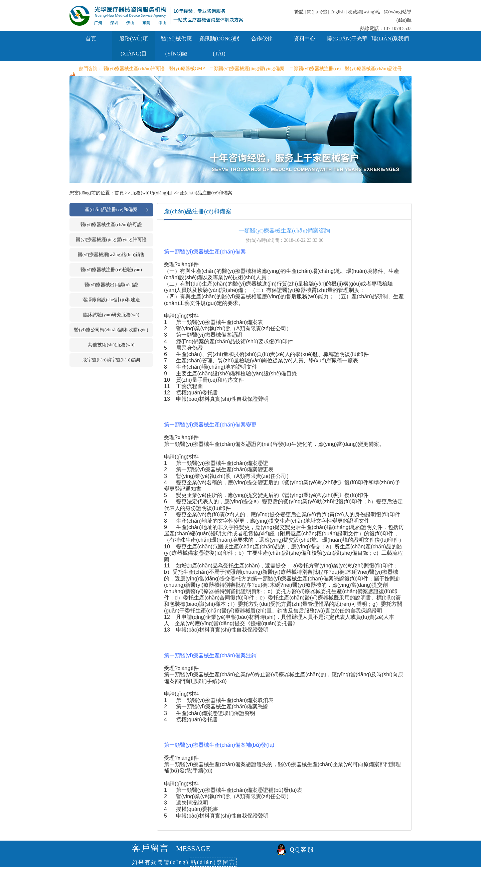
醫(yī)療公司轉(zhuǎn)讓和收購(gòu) (111, 329)
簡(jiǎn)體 (317, 11)
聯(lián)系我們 (390, 38)
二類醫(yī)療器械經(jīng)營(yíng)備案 (247, 68)
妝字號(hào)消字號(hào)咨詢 (111, 359)
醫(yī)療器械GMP (187, 68)
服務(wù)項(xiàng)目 (133, 46)
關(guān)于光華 (347, 38)
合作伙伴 (262, 38)
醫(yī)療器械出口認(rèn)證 (111, 284)
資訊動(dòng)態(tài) (219, 46)
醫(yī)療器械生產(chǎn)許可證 (134, 68)
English (337, 11)
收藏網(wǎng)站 (364, 11)
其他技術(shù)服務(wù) (111, 344)
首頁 (91, 38)
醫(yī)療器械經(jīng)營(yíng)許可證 (111, 239)
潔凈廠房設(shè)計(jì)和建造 (111, 299)
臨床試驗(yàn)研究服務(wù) (111, 314)
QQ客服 (302, 849)
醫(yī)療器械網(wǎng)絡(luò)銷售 (111, 254)
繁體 (299, 11)
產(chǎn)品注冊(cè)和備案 (206, 192)
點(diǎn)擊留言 (213, 862)
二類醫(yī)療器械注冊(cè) (315, 68)
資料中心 (304, 38)
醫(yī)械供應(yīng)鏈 (176, 46)
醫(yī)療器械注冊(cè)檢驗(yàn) (111, 269)
